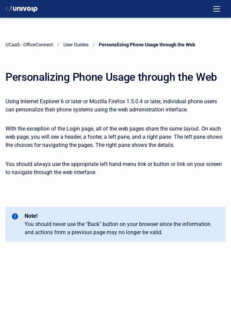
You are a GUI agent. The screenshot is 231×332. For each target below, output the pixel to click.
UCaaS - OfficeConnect (29, 44)
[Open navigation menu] (216, 9)
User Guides (76, 44)
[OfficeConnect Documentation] (21, 8)
